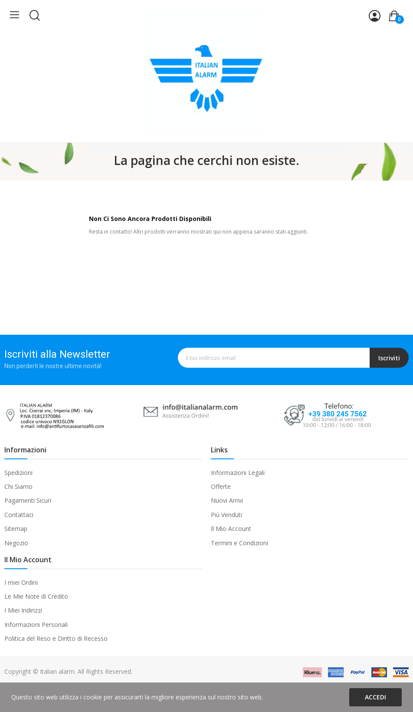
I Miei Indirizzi (23, 610)
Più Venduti (226, 515)
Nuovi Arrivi (227, 500)
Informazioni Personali (36, 624)
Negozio (16, 543)
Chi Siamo (18, 486)
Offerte (221, 486)
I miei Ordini (21, 582)
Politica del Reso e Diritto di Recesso (56, 638)
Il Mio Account (231, 528)
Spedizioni (18, 472)
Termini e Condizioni (239, 543)
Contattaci (18, 515)
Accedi (375, 697)
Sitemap (15, 528)
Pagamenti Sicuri (27, 500)
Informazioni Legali (238, 472)
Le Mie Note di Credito (36, 596)
